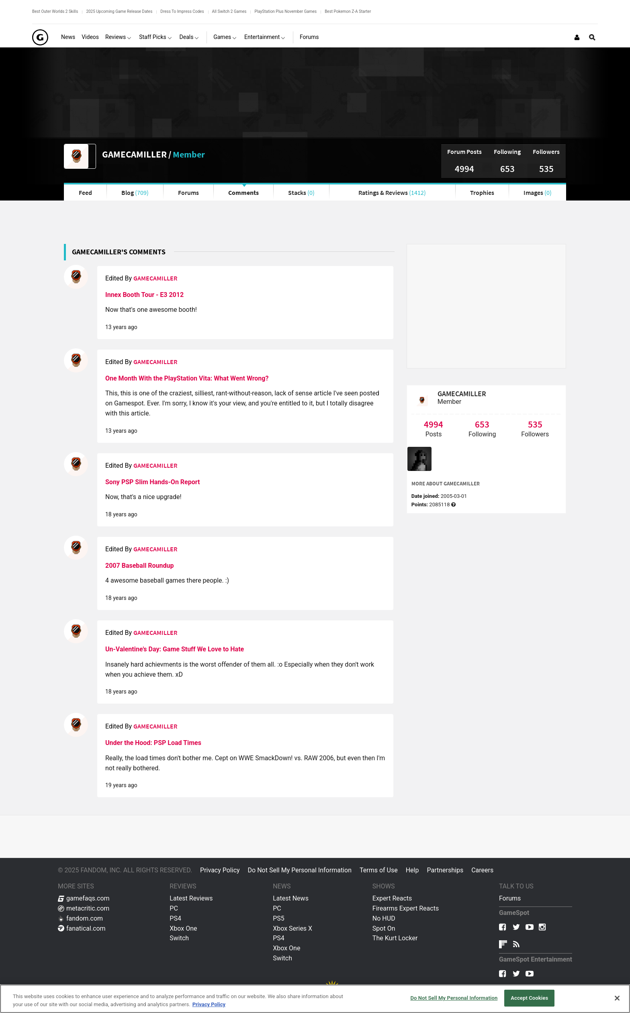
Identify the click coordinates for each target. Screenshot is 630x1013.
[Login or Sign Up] (577, 37)
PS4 (175, 918)
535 (546, 168)
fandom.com (80, 918)
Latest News (291, 898)
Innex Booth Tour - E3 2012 (144, 295)
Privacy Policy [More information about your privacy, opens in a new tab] (208, 1004)
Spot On (383, 928)
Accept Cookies (529, 998)
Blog (135, 192)
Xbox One (183, 928)
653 (507, 168)
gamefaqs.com (84, 898)
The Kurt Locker (394, 938)
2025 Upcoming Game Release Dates (119, 11)
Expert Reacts (392, 898)
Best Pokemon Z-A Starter (348, 11)
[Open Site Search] (592, 37)
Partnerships (445, 870)
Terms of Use (379, 870)
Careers (482, 870)
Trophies (482, 192)
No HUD (383, 918)
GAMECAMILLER (134, 154)
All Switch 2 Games (229, 11)
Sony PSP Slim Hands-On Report (152, 482)
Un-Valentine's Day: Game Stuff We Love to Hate (174, 649)
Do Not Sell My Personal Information (300, 870)
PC (174, 908)
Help (412, 870)
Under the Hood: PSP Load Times (153, 743)
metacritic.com (83, 908)
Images (538, 192)
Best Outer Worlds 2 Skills (55, 11)
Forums (188, 192)
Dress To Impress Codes (182, 11)
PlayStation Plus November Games (285, 11)
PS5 (278, 918)
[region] (315, 998)
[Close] (617, 998)
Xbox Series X (292, 928)
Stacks (301, 192)
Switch (179, 938)
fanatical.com (82, 928)
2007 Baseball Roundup (139, 565)
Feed (85, 192)
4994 (464, 168)
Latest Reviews (191, 898)
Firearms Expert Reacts (405, 908)
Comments (243, 192)
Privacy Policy (220, 870)
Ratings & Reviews (392, 192)
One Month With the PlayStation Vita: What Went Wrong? (186, 378)
